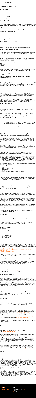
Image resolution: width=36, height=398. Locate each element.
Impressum (7, 389)
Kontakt (25, 392)
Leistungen (25, 390)
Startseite (25, 389)
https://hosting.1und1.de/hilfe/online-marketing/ (6, 248)
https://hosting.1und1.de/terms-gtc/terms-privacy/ (7, 251)
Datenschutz (3, 389)
